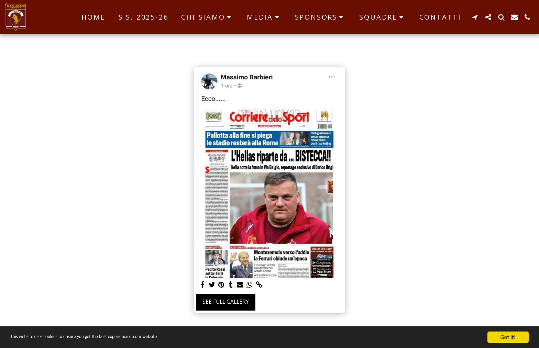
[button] (207, 17)
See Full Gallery (225, 301)
